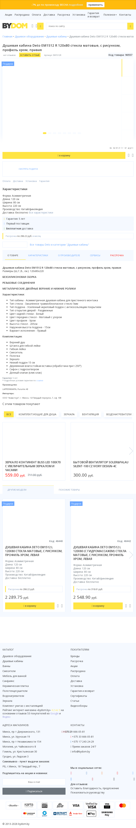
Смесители (9, 671)
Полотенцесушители (14, 691)
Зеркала (69, 425)
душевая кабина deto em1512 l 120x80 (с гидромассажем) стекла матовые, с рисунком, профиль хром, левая (99, 564)
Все (8, 425)
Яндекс (6, 716)
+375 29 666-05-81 (74, 731)
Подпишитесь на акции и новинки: (25, 773)
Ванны (6, 666)
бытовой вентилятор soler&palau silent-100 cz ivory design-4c (100, 475)
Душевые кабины (12, 661)
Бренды (75, 656)
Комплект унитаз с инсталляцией (22, 705)
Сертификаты (78, 696)
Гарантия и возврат (94, 14)
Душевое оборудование (17, 656)
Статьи (74, 700)
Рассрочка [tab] (107, 266)
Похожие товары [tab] (51, 500)
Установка (78, 14)
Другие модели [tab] (18, 500)
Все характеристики (41, 223)
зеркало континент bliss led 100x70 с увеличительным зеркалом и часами (33, 477)
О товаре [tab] (13, 266)
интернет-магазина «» (32, 710)
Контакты (125, 14)
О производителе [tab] (65, 266)
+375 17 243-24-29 (83, 741)
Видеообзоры (78, 705)
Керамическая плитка (15, 686)
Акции (8, 14)
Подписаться (34, 791)
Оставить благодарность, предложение (94, 788)
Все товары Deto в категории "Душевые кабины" (59, 255)
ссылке (39, 391)
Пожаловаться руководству (87, 792)
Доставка (49, 14)
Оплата (36, 14)
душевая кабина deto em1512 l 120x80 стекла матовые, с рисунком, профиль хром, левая (33, 562)
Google (54, 713)
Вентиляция (90, 425)
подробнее (76, 4)
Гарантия (44, 191)
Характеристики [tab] (36, 266)
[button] (42, 144)
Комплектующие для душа (37, 425)
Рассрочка (63, 14)
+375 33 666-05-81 (83, 736)
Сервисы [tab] (89, 266)
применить (95, 4)
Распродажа (22, 14)
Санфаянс (8, 681)
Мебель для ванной (14, 676)
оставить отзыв (29, 54)
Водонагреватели (118, 425)
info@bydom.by (81, 751)
